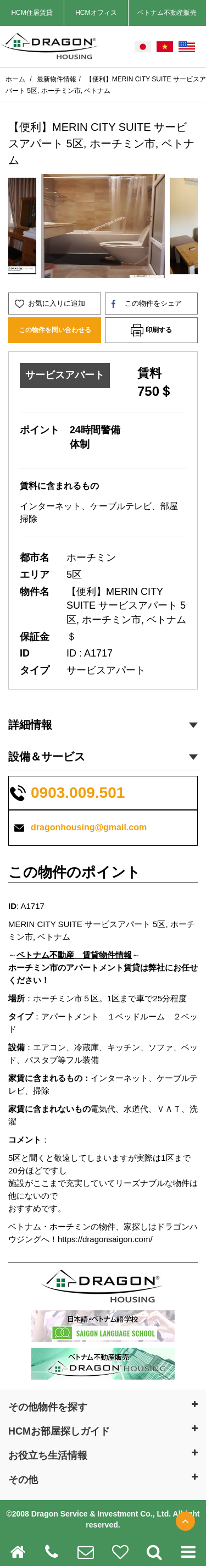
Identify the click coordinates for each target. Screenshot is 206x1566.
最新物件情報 (56, 79)
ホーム (16, 79)
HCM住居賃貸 (31, 12)
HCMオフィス (95, 12)
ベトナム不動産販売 (167, 12)
